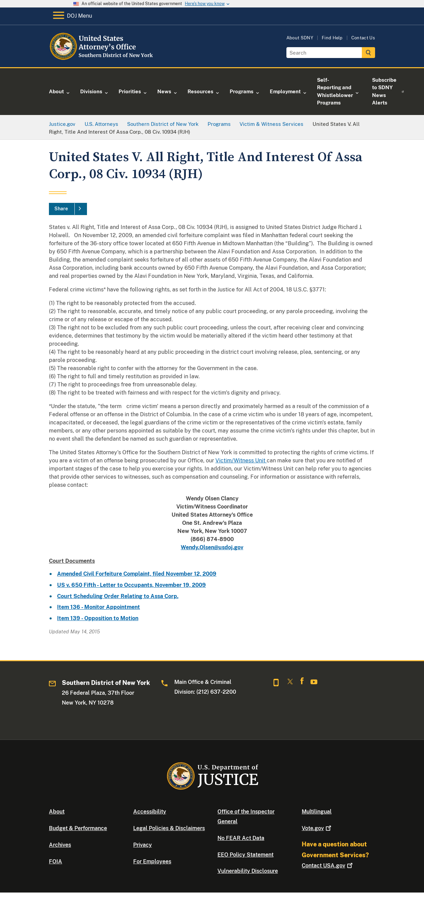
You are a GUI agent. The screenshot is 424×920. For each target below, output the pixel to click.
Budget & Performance (78, 828)
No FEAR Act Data (240, 838)
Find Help (332, 37)
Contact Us (363, 37)
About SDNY (299, 37)
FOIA (55, 861)
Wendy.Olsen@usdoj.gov (212, 547)
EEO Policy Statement (245, 854)
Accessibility (149, 811)
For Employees (152, 861)
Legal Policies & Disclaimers (169, 828)
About (57, 811)
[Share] (68, 209)
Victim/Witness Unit (241, 460)
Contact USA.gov (328, 865)
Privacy (142, 845)
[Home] (104, 59)
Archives (60, 845)
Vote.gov (317, 828)
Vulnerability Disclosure (247, 871)
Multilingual (317, 811)
